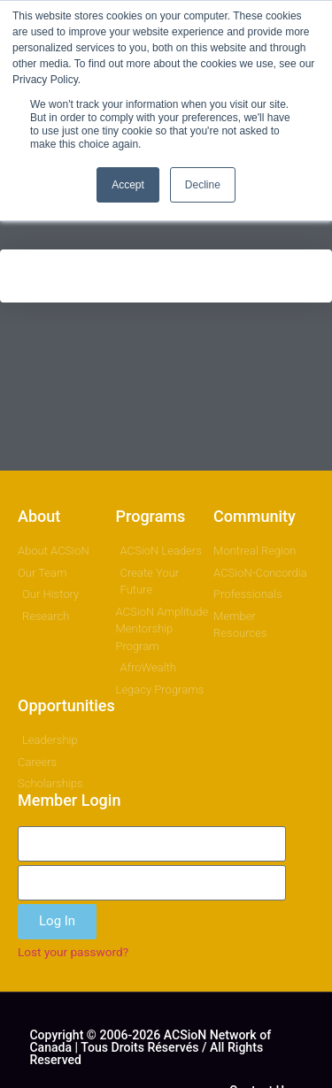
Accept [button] (128, 185)
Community (254, 516)
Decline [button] (202, 185)
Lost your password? (73, 952)
